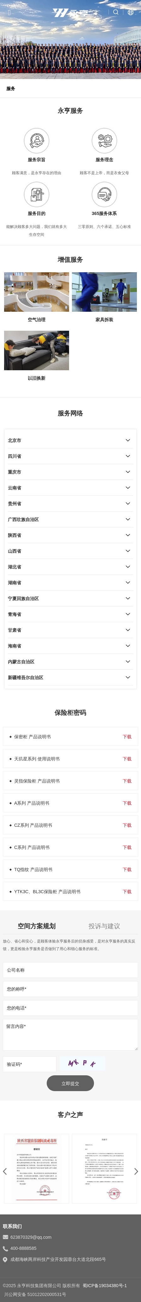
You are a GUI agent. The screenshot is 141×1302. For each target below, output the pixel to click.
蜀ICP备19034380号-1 (105, 1285)
